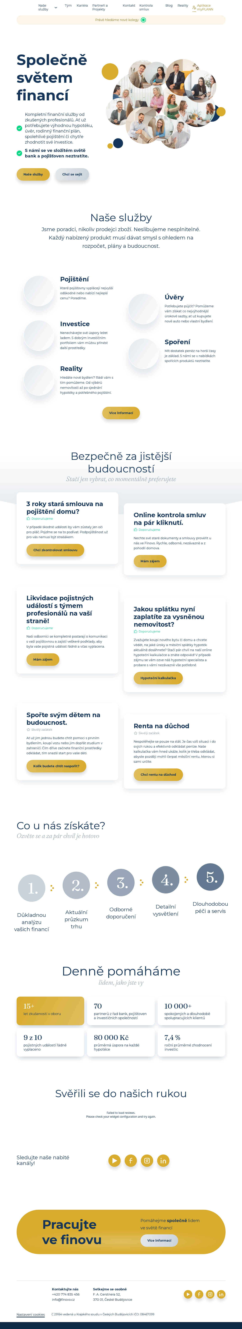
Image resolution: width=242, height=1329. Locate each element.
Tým (68, 5)
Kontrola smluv (146, 7)
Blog (169, 5)
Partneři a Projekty (100, 7)
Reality (183, 5)
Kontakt (129, 5)
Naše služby (47, 7)
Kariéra (82, 5)
